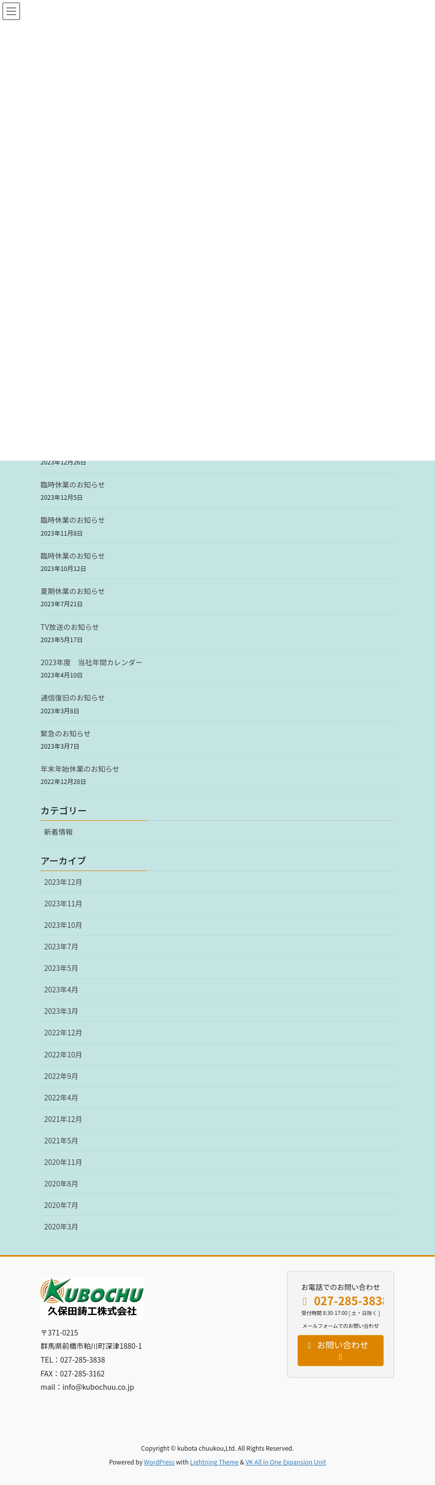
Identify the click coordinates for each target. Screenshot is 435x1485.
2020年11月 (63, 1162)
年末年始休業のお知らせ (80, 768)
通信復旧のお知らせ (73, 697)
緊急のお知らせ (66, 733)
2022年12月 (63, 1032)
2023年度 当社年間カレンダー (92, 662)
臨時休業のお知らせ (73, 484)
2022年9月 (61, 1076)
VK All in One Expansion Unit (286, 1461)
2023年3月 (61, 1011)
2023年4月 (61, 989)
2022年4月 (61, 1097)
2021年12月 (63, 1119)
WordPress (159, 1461)
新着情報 (58, 831)
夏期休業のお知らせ (73, 591)
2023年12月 (63, 882)
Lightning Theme (214, 1461)
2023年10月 (63, 925)
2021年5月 (61, 1140)
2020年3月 (61, 1226)
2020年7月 (61, 1205)
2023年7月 (61, 946)
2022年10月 (63, 1054)
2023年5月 (61, 968)
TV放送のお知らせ (70, 627)
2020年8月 (61, 1183)
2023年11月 (63, 903)
